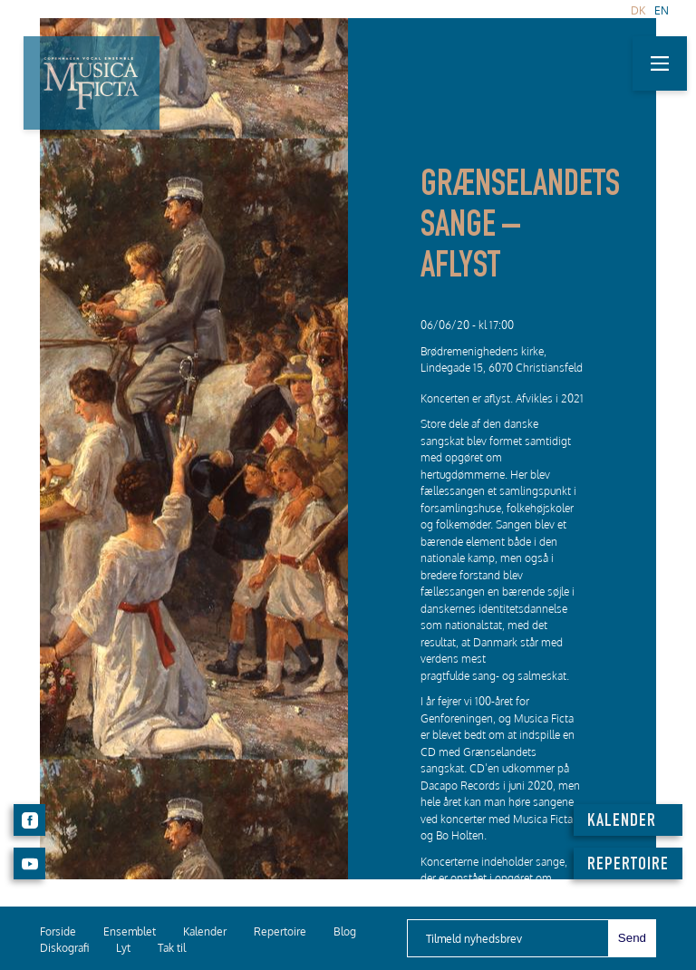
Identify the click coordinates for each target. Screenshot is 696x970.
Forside (58, 931)
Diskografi (64, 948)
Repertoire (280, 931)
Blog (345, 931)
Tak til (172, 948)
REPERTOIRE (628, 866)
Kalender (205, 931)
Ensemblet (129, 931)
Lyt (123, 948)
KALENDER (621, 822)
